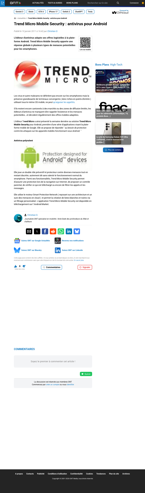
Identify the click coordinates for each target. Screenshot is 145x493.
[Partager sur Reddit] (53, 231)
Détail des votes (20, 269)
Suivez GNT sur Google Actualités (35, 241)
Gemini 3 (19, 12)
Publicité (40, 474)
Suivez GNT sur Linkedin (72, 250)
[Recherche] (118, 3)
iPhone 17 (53, 12)
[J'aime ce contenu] (15, 266)
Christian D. (32, 215)
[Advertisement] (53, 55)
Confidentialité (76, 474)
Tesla (90, 12)
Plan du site (114, 474)
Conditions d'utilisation (57, 474)
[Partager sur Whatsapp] (61, 231)
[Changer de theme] (143, 3)
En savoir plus (79, 260)
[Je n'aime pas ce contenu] (24, 266)
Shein (31, 12)
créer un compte (52, 384)
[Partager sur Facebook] (45, 231)
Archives (126, 474)
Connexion (134, 3)
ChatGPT (79, 12)
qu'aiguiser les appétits (64, 102)
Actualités (38, 3)
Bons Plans (72, 3)
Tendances (101, 474)
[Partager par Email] (29, 231)
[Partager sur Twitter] (37, 231)
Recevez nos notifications (73, 241)
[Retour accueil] (15, 3)
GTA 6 (41, 12)
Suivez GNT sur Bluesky (31, 250)
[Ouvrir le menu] (2, 3)
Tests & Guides (55, 3)
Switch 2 (66, 12)
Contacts (30, 474)
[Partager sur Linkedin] (69, 231)
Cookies (89, 474)
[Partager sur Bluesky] (77, 231)
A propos (19, 474)
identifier (70, 384)
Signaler (84, 267)
